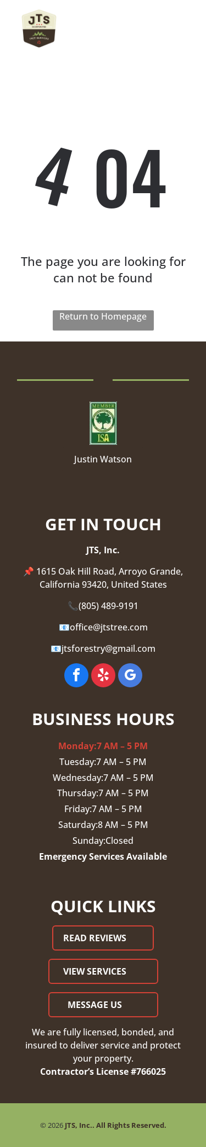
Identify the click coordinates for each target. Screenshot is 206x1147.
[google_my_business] (130, 676)
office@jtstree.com (109, 627)
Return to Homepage (103, 316)
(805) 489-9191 (108, 606)
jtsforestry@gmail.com (108, 648)
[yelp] (103, 676)
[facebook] (76, 676)
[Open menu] (185, 28)
